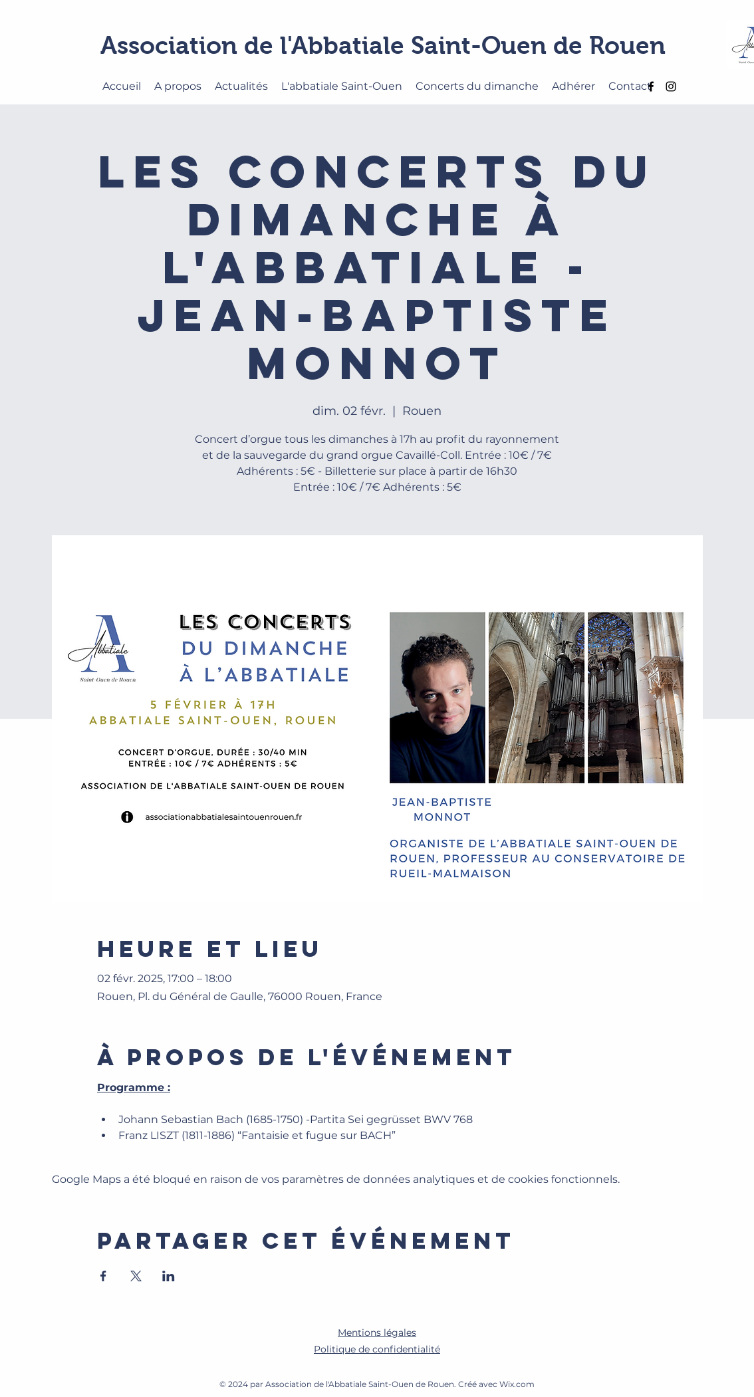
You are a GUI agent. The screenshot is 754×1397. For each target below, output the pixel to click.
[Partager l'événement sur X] (136, 1276)
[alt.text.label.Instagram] (671, 86)
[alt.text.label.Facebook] (651, 86)
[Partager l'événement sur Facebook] (103, 1276)
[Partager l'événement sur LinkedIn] (168, 1276)
